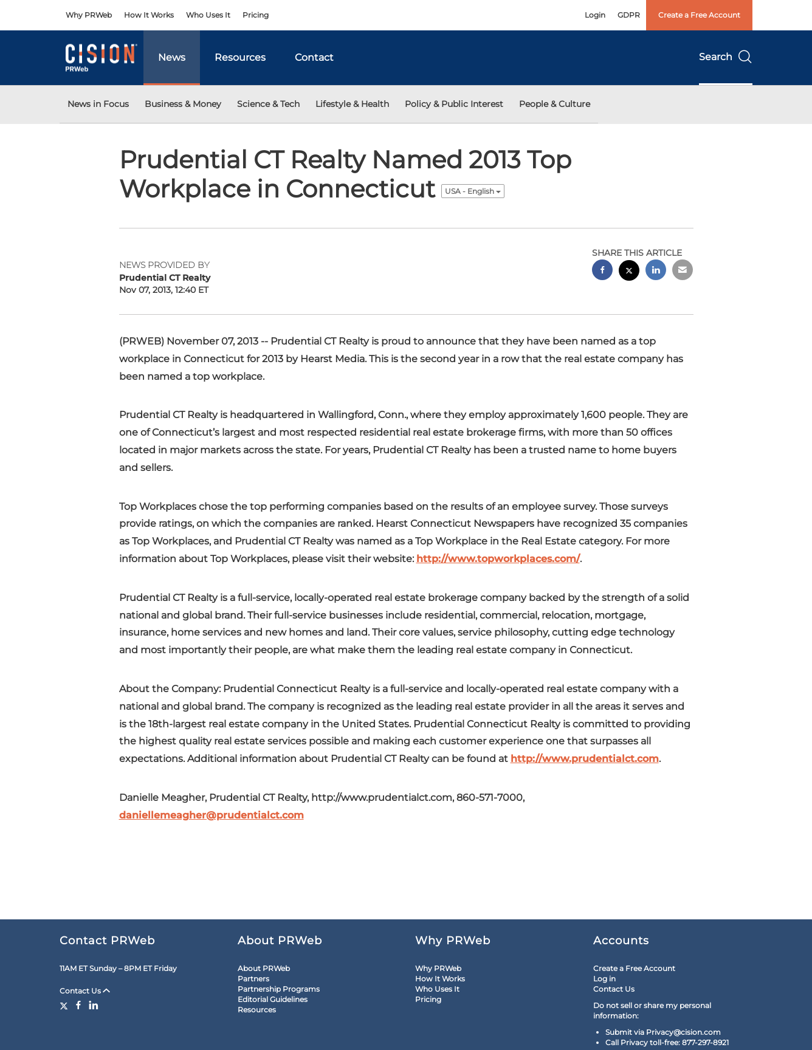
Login (595, 14)
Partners (253, 978)
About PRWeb (264, 968)
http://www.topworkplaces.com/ (498, 558)
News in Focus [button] (98, 103)
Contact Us (85, 990)
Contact (314, 57)
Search (725, 57)
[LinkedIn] (94, 1005)
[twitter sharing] (629, 272)
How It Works (149, 14)
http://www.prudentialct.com (585, 758)
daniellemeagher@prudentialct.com (211, 815)
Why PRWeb (89, 14)
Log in (604, 978)
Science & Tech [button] (268, 103)
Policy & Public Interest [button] (454, 103)
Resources (240, 57)
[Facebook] (78, 1005)
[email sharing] (682, 271)
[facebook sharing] (602, 271)
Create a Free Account (699, 14)
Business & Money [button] (183, 103)
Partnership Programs (279, 988)
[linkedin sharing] (655, 271)
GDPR (629, 14)
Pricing (256, 14)
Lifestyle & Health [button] (352, 103)
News (171, 57)
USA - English (473, 191)
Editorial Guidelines (273, 999)
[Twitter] (65, 1005)
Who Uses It (208, 14)
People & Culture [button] (554, 103)
